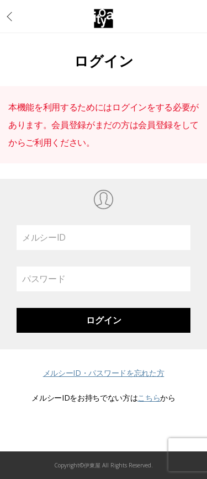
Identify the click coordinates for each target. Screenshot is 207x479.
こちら (148, 397)
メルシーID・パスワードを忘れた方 (103, 373)
